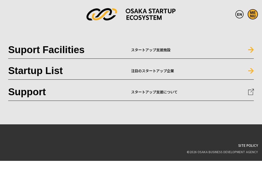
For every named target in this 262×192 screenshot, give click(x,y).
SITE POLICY (248, 145)
